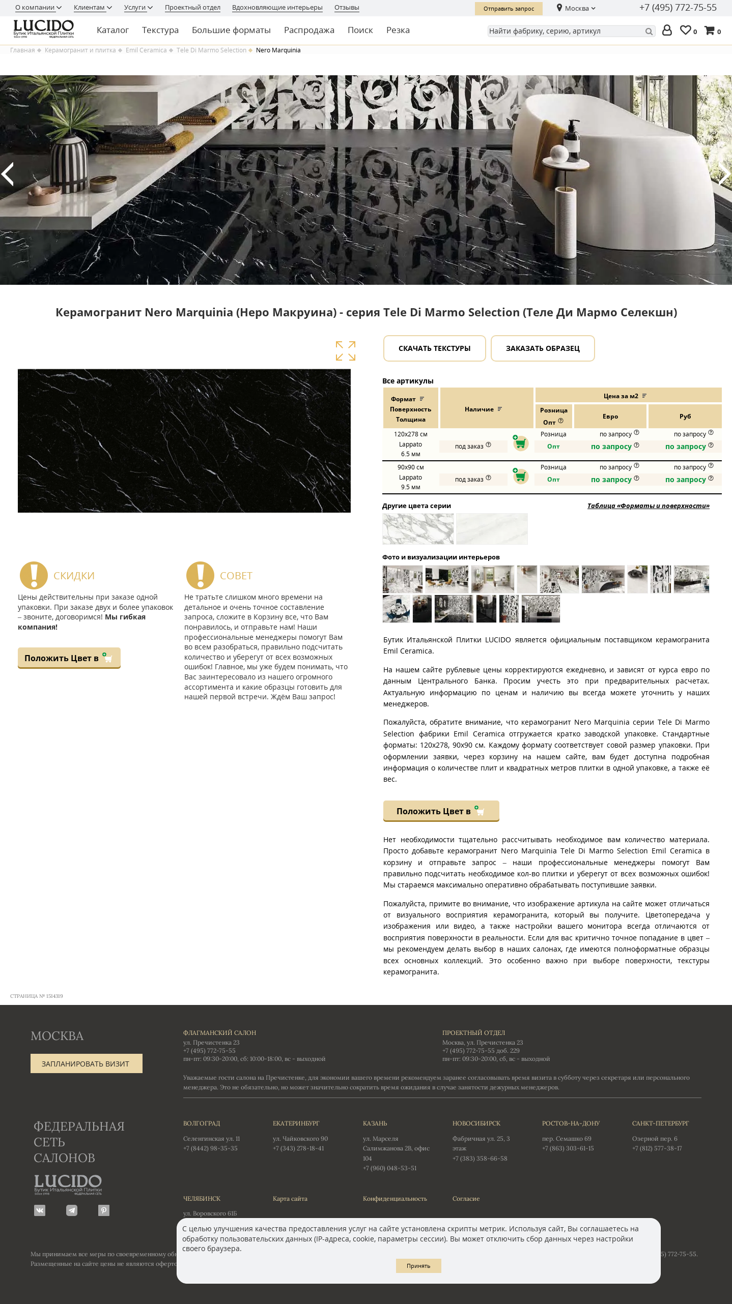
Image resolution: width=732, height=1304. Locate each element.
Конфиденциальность (395, 1198)
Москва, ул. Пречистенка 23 (482, 1042)
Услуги (135, 7)
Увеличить (345, 350)
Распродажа (309, 30)
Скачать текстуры (435, 348)
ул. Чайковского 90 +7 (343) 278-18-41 (307, 1135)
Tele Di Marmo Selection (211, 50)
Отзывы (346, 7)
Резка (398, 30)
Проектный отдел (192, 7)
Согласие (466, 1198)
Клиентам (90, 7)
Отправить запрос (509, 8)
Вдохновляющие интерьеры (277, 7)
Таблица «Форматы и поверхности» (648, 505)
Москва (577, 8)
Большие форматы (231, 30)
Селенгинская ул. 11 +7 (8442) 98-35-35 (217, 1135)
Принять (419, 1265)
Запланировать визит (85, 1064)
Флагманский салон (219, 1032)
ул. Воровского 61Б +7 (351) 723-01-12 (217, 1210)
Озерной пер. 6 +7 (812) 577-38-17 (666, 1135)
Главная (22, 50)
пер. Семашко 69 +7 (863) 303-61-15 (576, 1135)
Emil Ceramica (146, 50)
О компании (35, 7)
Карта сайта (290, 1198)
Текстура (160, 30)
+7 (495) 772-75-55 (678, 8)
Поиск (360, 30)
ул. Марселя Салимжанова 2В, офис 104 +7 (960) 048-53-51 (397, 1145)
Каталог (113, 30)
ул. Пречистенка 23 (211, 1042)
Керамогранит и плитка (80, 50)
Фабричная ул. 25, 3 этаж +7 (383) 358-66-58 (487, 1140)
